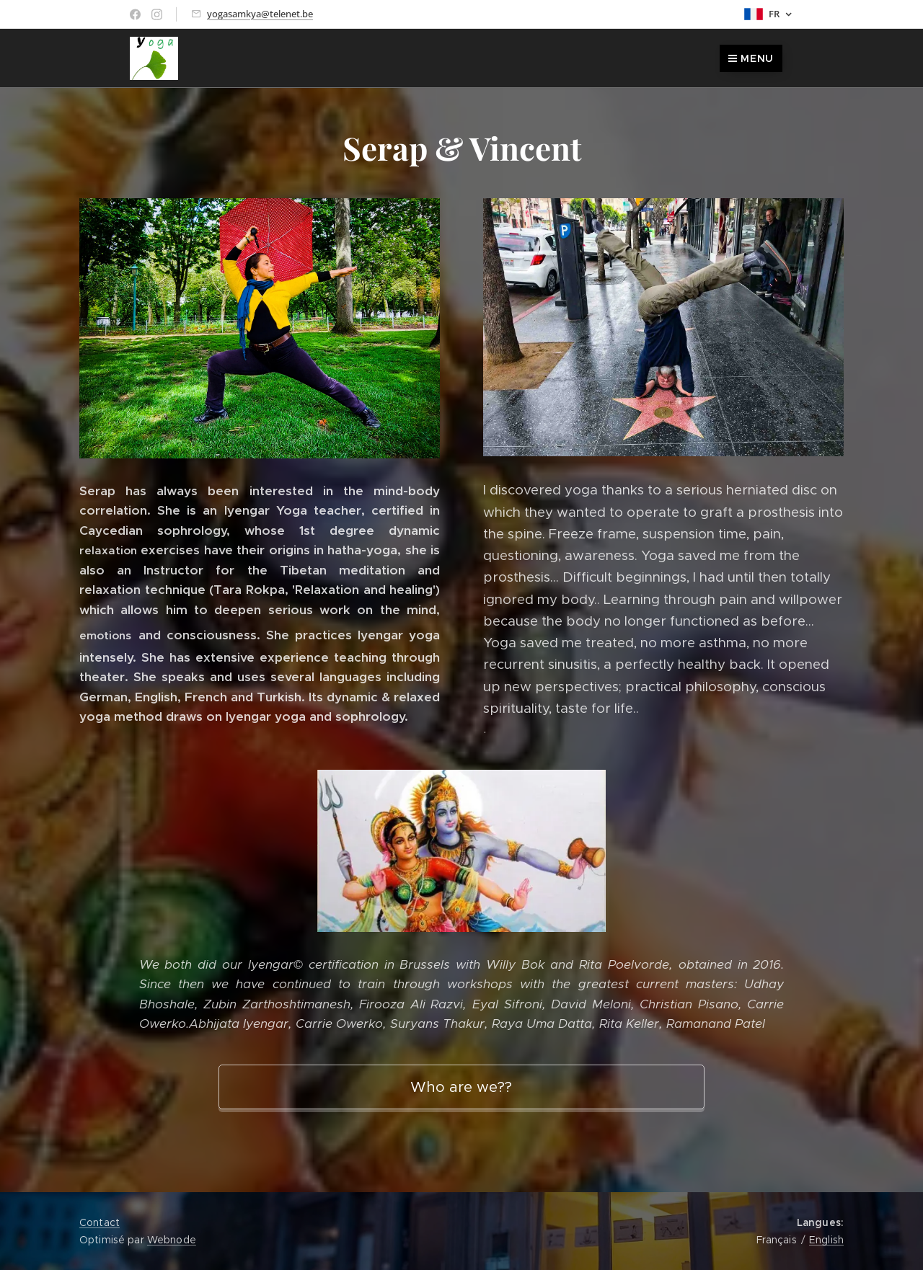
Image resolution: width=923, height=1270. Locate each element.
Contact (99, 1222)
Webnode (171, 1239)
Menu (751, 58)
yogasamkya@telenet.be (260, 13)
